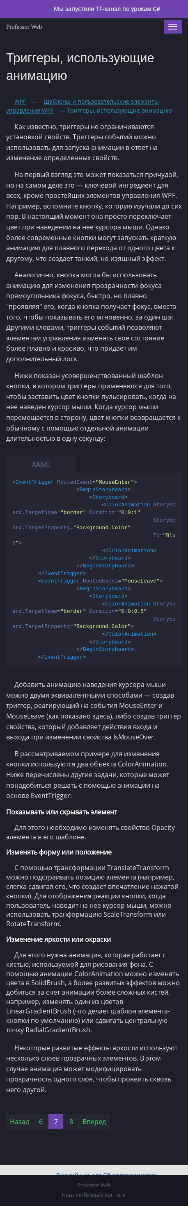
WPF (20, 101)
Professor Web (24, 26)
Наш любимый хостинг (94, 1195)
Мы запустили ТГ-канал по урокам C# (106, 9)
